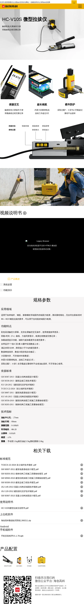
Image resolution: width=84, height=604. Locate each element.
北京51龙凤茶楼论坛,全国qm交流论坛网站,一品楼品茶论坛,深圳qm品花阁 (25, 2)
